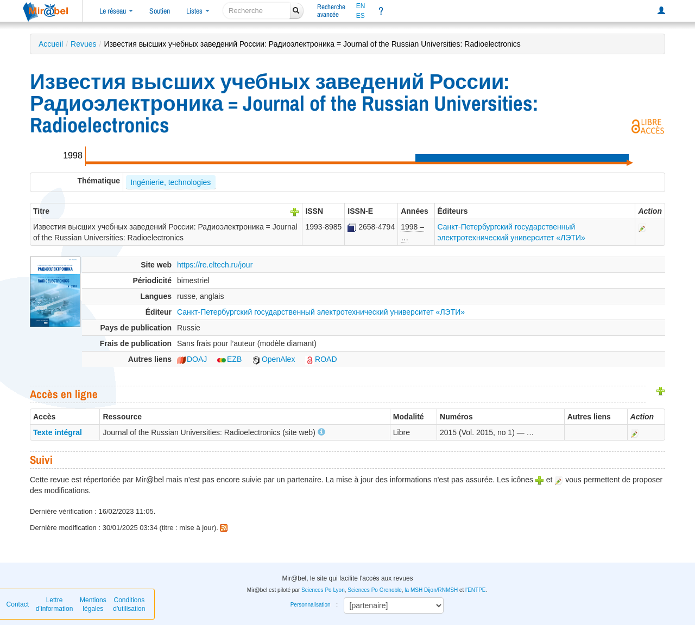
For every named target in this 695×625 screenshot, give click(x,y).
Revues (83, 44)
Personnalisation (310, 605)
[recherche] (256, 10)
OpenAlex (273, 359)
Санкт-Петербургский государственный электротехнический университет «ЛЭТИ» (321, 312)
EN (360, 6)
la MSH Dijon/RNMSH (431, 590)
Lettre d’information (54, 604)
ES (360, 16)
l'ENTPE (475, 590)
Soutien (159, 11)
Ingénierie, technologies (170, 182)
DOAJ (192, 359)
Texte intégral (57, 432)
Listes (198, 11)
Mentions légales (93, 604)
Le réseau (116, 11)
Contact (18, 604)
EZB (229, 359)
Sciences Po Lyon (323, 590)
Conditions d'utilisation (129, 604)
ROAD (321, 359)
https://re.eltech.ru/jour (214, 264)
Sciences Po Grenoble (375, 590)
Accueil (51, 44)
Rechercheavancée (331, 10)
